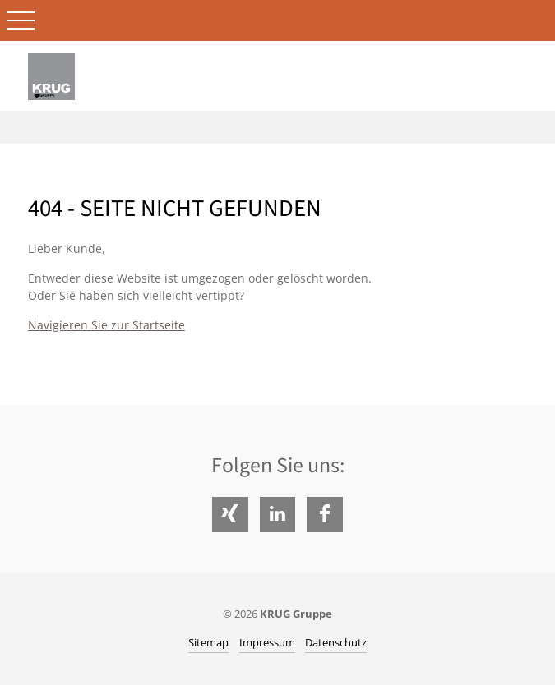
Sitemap (208, 642)
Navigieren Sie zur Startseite (106, 325)
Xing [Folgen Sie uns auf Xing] (229, 514)
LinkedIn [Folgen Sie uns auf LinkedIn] (277, 514)
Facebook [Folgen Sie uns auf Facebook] (324, 514)
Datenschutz (336, 642)
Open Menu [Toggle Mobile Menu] (20, 20)
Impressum (267, 642)
